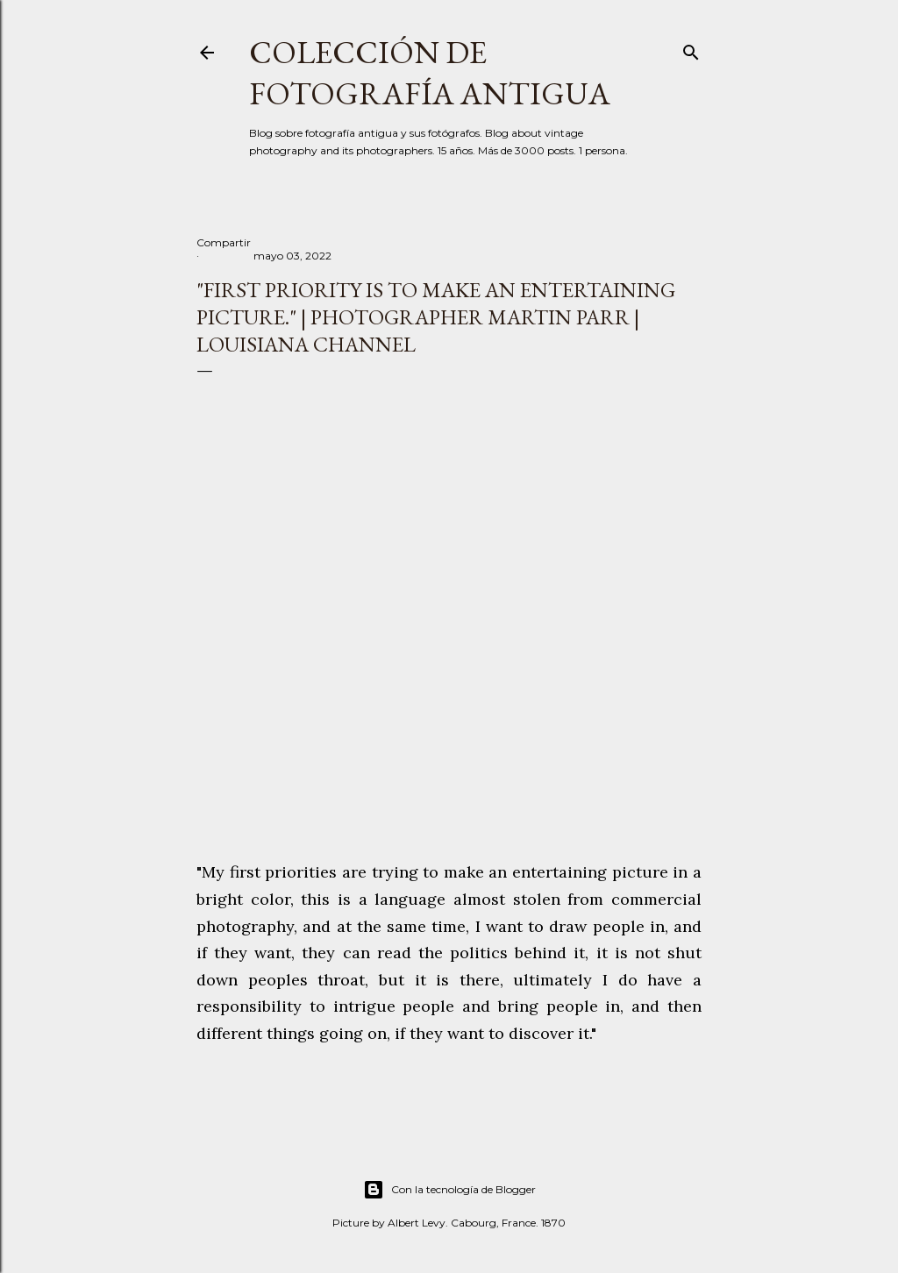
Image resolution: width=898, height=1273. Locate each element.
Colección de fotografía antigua (429, 73)
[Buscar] (691, 49)
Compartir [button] (223, 242)
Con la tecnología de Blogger (449, 1189)
